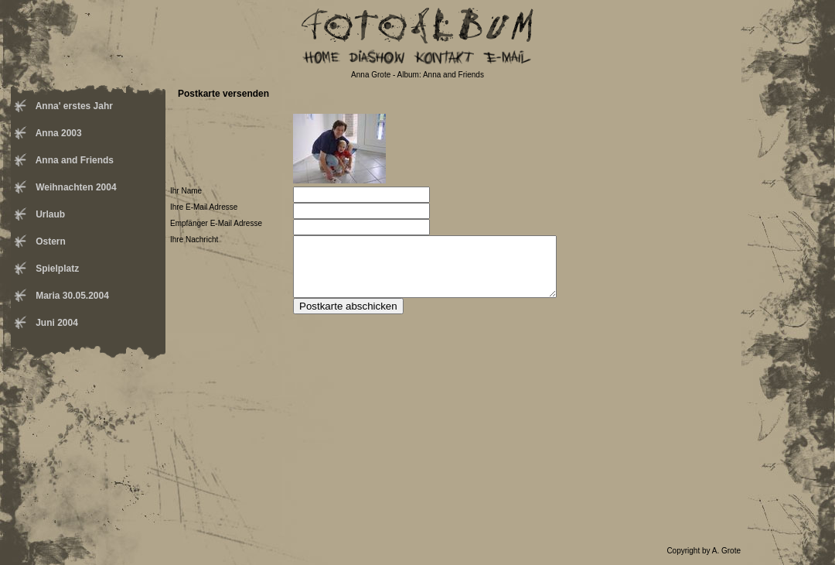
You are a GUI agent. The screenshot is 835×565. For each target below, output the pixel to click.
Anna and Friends (73, 160)
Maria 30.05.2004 (71, 295)
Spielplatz (56, 268)
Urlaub (49, 214)
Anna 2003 (57, 133)
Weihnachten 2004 (75, 187)
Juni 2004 (55, 322)
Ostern (49, 241)
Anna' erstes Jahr (73, 106)
